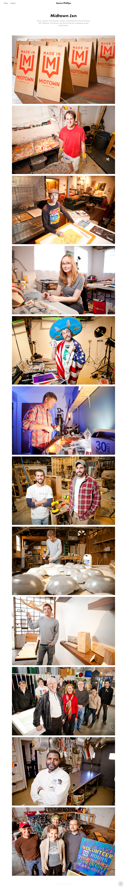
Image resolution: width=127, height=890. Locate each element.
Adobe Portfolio (67, 884)
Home (6, 3)
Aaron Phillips (63, 3)
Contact (13, 3)
